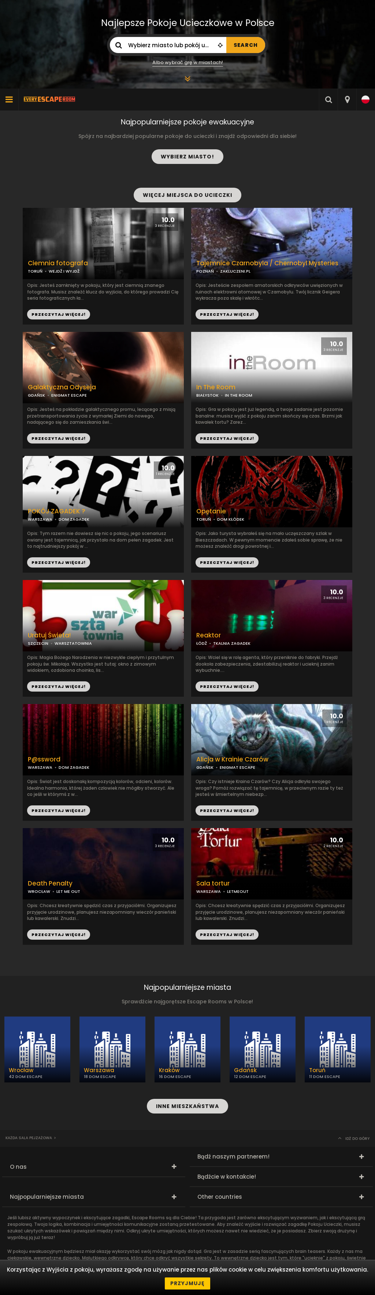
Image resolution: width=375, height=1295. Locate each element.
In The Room (215, 387)
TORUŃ (203, 519)
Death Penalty (50, 883)
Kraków (169, 1070)
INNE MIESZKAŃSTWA (187, 1106)
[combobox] (347, 100)
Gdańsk (245, 1070)
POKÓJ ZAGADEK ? (56, 511)
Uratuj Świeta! (49, 635)
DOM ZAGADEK (74, 519)
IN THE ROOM (238, 395)
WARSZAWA (40, 519)
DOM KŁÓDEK (230, 519)
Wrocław (21, 1070)
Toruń (317, 1070)
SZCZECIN (38, 643)
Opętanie (211, 511)
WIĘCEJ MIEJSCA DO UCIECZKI (187, 195)
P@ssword (44, 759)
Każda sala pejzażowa (28, 1138)
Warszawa (99, 1070)
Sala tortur (213, 883)
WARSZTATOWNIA (73, 643)
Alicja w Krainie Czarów (232, 759)
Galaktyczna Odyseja (62, 387)
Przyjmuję (187, 1283)
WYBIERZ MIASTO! (187, 156)
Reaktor (208, 635)
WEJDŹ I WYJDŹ (64, 271)
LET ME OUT (68, 891)
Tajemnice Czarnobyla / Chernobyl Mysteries (267, 263)
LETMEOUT (238, 891)
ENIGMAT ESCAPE (69, 395)
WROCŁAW (39, 891)
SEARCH (246, 45)
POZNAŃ (205, 271)
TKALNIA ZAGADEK (231, 643)
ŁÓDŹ (201, 643)
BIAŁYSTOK (207, 395)
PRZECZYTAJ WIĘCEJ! (227, 314)
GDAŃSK (36, 395)
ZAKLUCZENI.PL (235, 271)
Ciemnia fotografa (58, 263)
